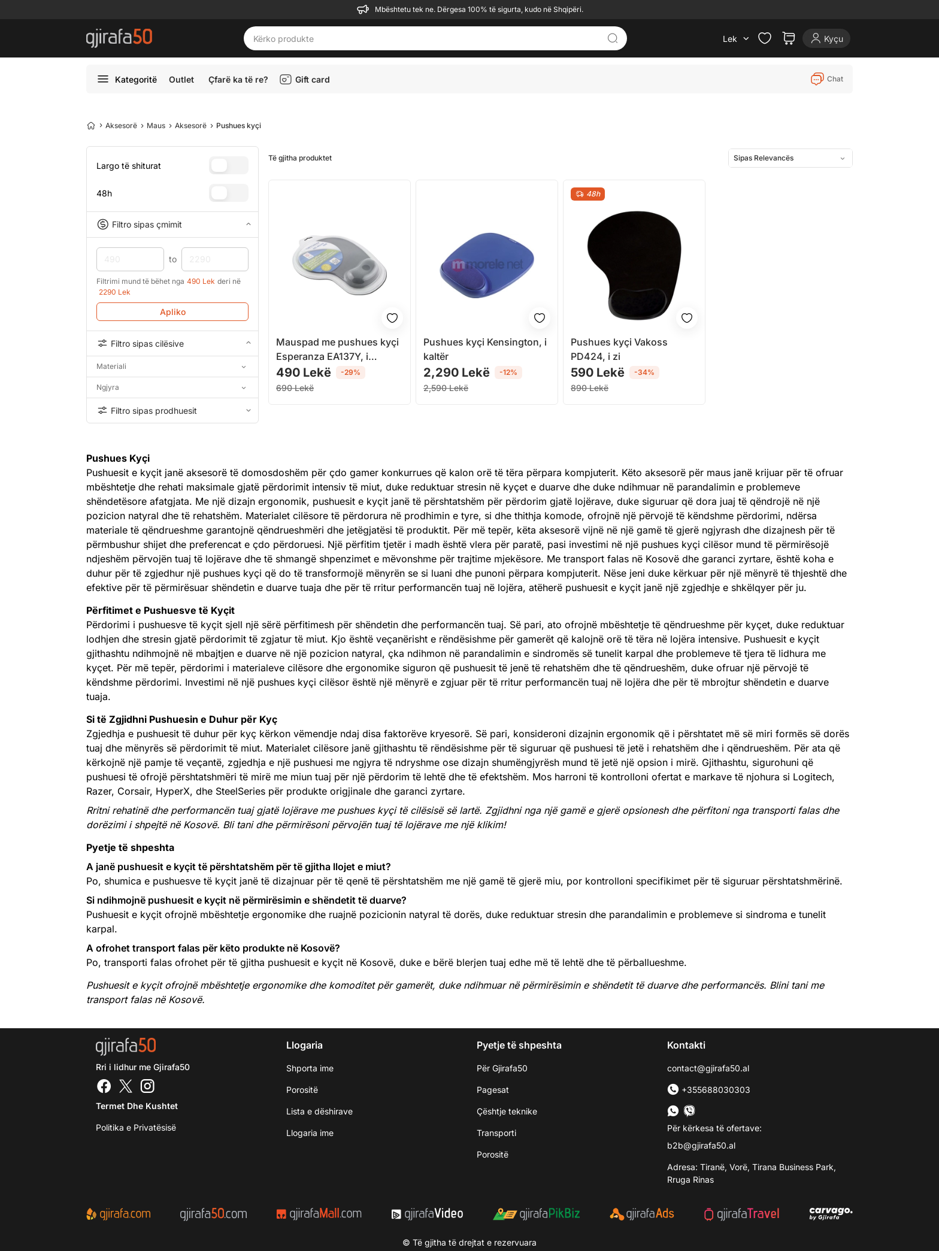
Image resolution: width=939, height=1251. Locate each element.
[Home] (91, 125)
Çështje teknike (507, 1111)
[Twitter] (125, 1088)
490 (130, 259)
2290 (215, 259)
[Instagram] (147, 1088)
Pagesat (493, 1090)
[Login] (826, 38)
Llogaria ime (310, 1133)
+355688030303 (708, 1090)
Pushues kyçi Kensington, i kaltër (485, 349)
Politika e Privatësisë (136, 1127)
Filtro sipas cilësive (172, 343)
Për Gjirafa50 (502, 1068)
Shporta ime (310, 1068)
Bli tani (238, 825)
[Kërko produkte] (426, 38)
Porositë (302, 1090)
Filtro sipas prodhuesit (172, 410)
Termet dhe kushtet (137, 1106)
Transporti (496, 1133)
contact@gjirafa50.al (708, 1068)
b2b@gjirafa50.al (701, 1145)
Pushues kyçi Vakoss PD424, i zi (619, 349)
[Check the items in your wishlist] (765, 38)
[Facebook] (104, 1088)
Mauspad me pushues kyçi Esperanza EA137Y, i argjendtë (337, 350)
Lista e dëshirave (319, 1111)
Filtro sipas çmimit (172, 224)
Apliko (173, 312)
